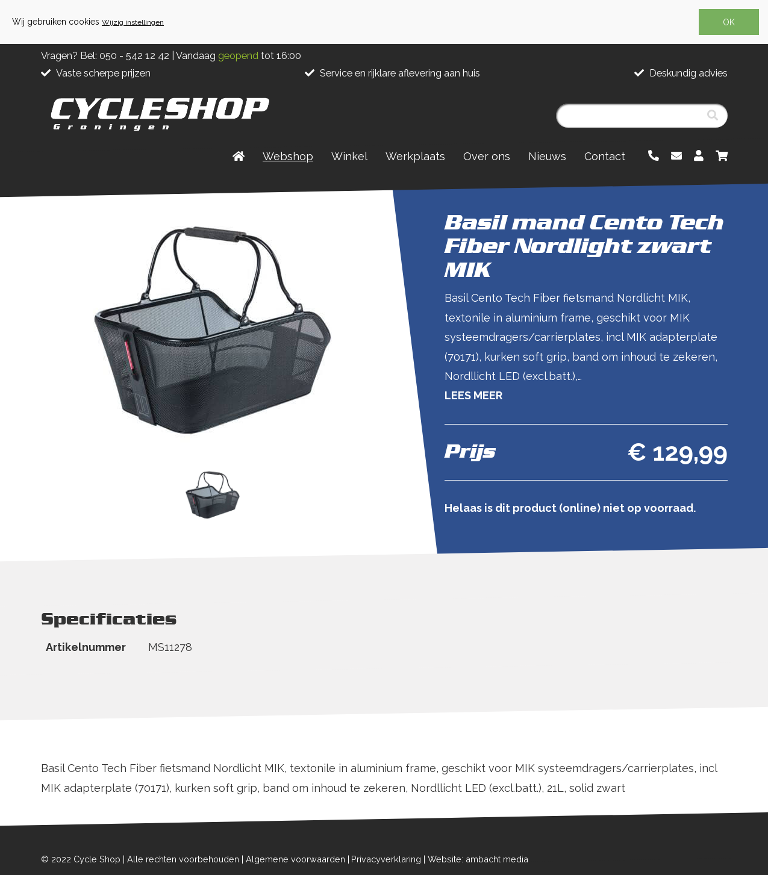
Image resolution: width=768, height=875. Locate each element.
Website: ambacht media (478, 859)
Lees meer (473, 395)
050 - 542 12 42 (134, 55)
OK (729, 22)
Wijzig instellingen (133, 22)
